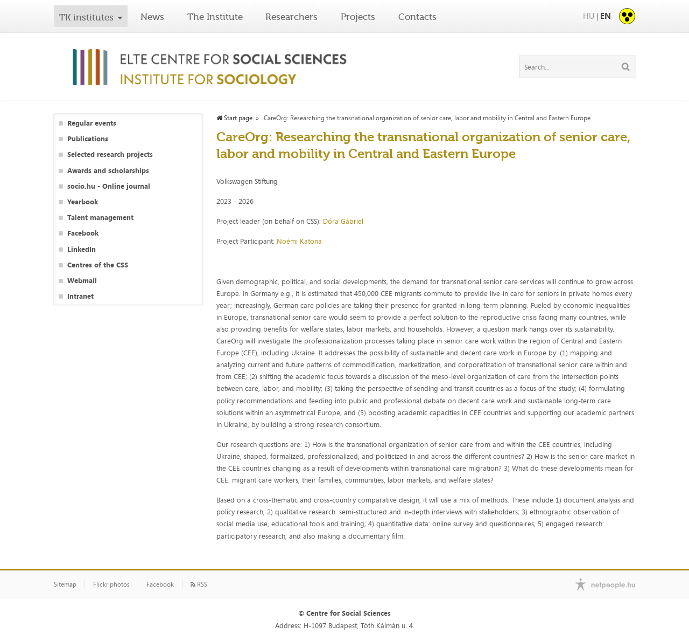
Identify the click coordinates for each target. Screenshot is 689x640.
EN (605, 16)
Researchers (291, 16)
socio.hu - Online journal (108, 186)
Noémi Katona (300, 241)
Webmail (82, 280)
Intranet (80, 296)
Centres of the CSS (97, 265)
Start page (234, 118)
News (152, 16)
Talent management (100, 217)
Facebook (83, 233)
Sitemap (65, 584)
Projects (358, 16)
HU (588, 16)
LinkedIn (81, 249)
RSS (199, 584)
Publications (87, 138)
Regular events (91, 123)
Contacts (417, 16)
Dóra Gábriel (344, 221)
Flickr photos (111, 584)
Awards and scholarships (108, 170)
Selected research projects (110, 154)
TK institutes (86, 17)
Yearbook (82, 201)
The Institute (215, 16)
